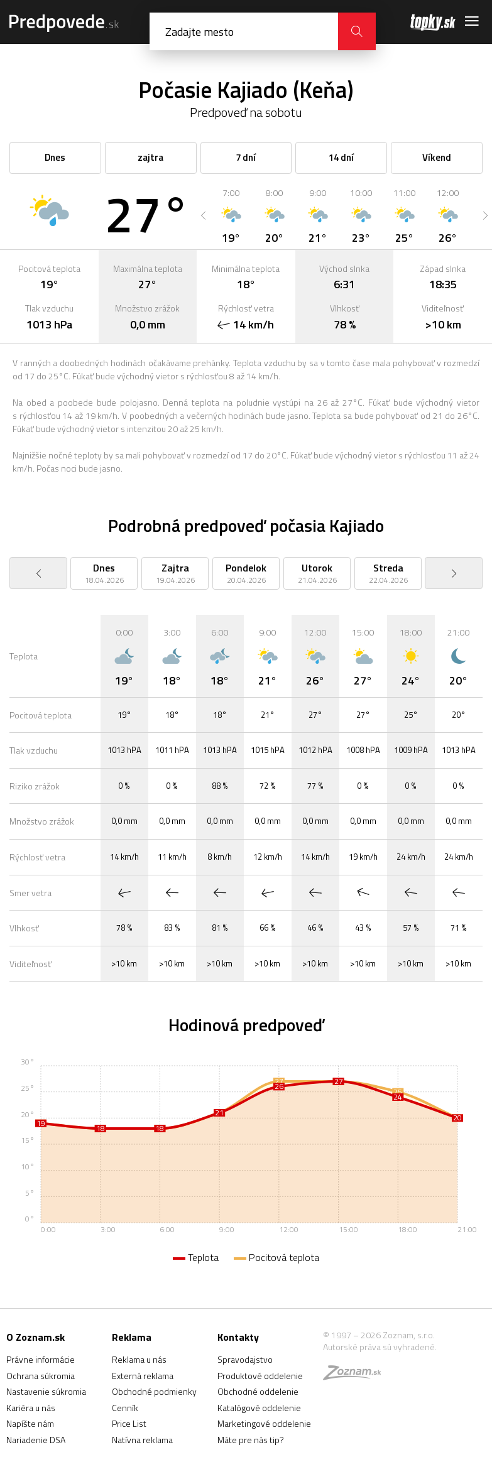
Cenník (125, 1407)
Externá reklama (142, 1375)
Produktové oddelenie (260, 1375)
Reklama (131, 1337)
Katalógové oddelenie (259, 1407)
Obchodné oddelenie (257, 1391)
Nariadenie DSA (35, 1439)
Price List (129, 1423)
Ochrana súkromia (40, 1375)
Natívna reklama (142, 1439)
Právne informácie (40, 1359)
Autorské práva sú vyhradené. (380, 1346)
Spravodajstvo (245, 1359)
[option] (231, 215)
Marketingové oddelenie (264, 1423)
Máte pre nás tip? (250, 1439)
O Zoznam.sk (35, 1337)
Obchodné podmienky (154, 1391)
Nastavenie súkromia (46, 1391)
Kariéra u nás (30, 1407)
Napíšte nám (30, 1423)
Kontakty (238, 1337)
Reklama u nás (139, 1359)
